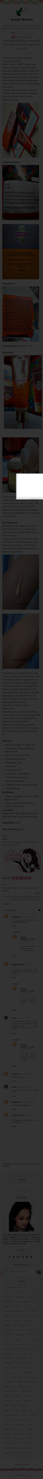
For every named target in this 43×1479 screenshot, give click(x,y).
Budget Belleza (38, 498)
